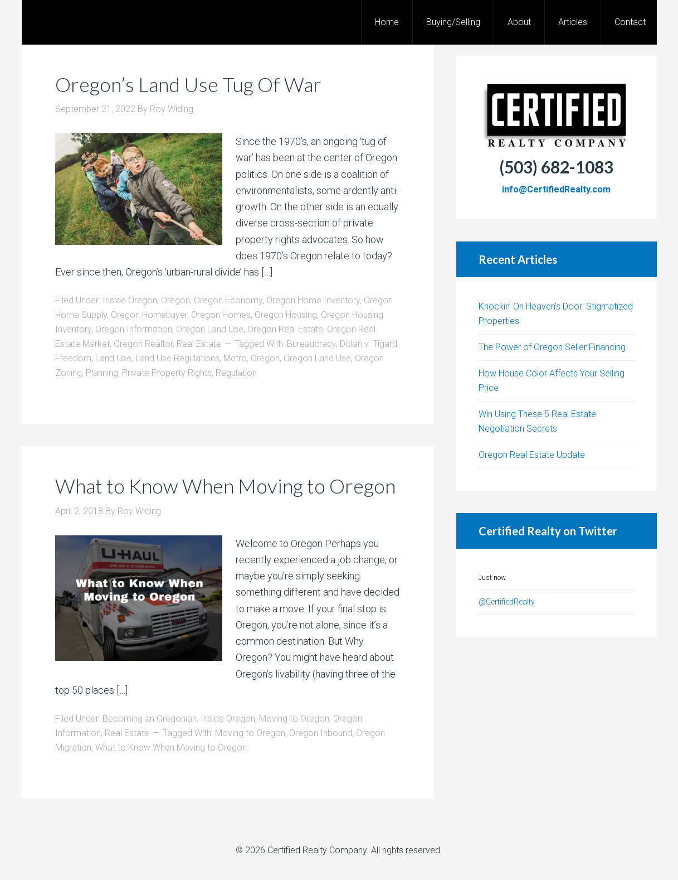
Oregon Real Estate (285, 329)
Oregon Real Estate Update (532, 454)
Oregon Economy (228, 300)
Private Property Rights (167, 373)
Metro (235, 358)
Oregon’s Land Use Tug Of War (188, 84)
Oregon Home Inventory (313, 300)
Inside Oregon (130, 300)
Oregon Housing (286, 315)
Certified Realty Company (317, 850)
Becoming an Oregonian (150, 718)
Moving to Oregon (294, 718)
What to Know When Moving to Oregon (225, 485)
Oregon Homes (221, 315)
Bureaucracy (311, 344)
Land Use (113, 358)
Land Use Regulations (177, 358)
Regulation (236, 373)
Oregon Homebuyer (149, 315)
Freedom (73, 358)
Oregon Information (133, 329)
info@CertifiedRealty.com (556, 189)
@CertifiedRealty (507, 601)
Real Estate (199, 344)
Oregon (175, 300)
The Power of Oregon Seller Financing (552, 347)
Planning (102, 373)
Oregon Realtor (143, 344)
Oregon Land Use (209, 329)
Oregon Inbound (320, 733)
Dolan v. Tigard (368, 344)
